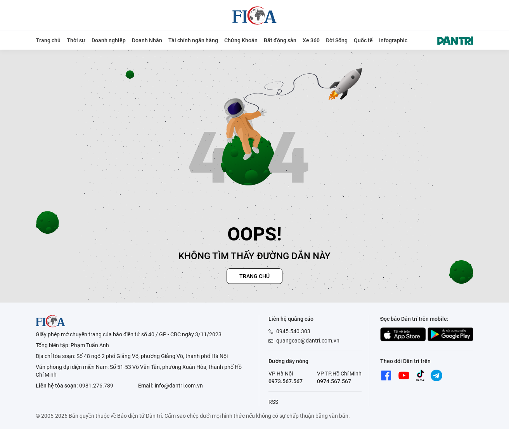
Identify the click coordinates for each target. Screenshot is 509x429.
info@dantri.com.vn (179, 385)
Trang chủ (48, 40)
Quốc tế (363, 40)
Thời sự (76, 40)
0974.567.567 (334, 381)
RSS (273, 402)
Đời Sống (337, 40)
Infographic (393, 40)
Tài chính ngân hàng (193, 40)
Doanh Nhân (147, 40)
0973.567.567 (285, 381)
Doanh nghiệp (109, 40)
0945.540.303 (293, 331)
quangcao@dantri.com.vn (307, 340)
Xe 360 (311, 40)
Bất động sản (280, 40)
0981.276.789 (96, 385)
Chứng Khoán (241, 40)
